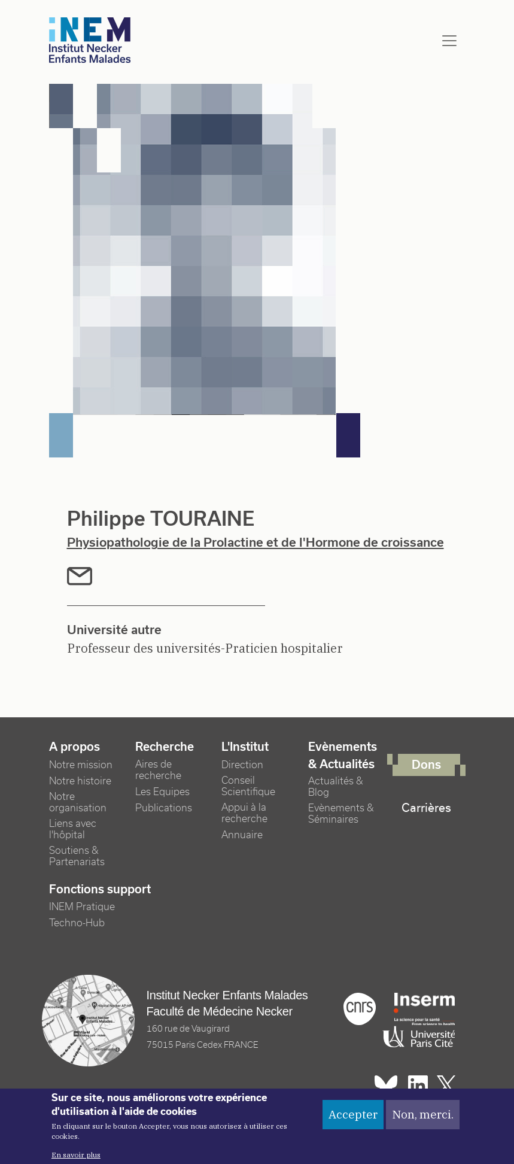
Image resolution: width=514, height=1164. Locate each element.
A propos (74, 746)
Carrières (426, 807)
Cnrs (359, 1009)
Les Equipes (162, 792)
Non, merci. (423, 1120)
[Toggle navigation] (449, 40)
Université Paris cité (416, 1037)
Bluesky (386, 1085)
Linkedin (418, 1085)
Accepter (353, 1120)
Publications (163, 808)
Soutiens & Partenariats (77, 856)
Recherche (164, 746)
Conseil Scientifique (248, 786)
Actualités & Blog (335, 786)
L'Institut (245, 746)
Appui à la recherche (244, 813)
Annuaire (242, 835)
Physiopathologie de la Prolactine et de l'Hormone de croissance (255, 542)
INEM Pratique (82, 907)
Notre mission (80, 765)
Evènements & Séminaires (341, 813)
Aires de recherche (158, 770)
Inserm (424, 1009)
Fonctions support (100, 889)
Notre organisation (78, 802)
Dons (426, 764)
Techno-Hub (77, 923)
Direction (242, 765)
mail (79, 576)
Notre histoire (80, 781)
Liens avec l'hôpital (72, 829)
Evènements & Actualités (342, 755)
